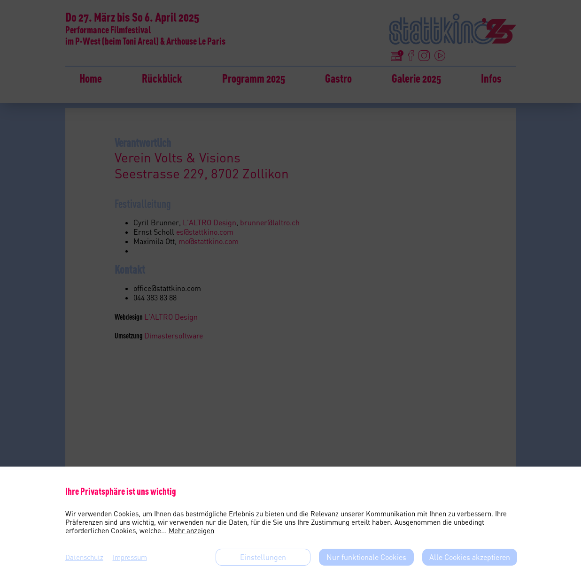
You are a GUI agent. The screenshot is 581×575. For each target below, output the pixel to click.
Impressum (130, 557)
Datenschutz (84, 557)
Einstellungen (263, 557)
